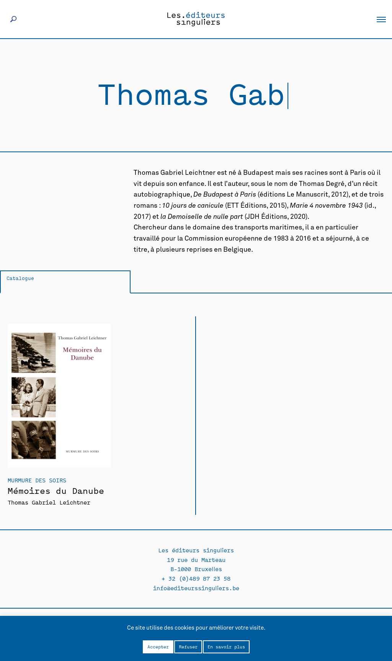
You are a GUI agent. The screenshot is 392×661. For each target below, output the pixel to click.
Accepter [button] (158, 646)
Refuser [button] (188, 646)
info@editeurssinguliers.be (196, 587)
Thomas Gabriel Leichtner (49, 502)
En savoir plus (226, 646)
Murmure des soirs (37, 480)
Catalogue (20, 278)
